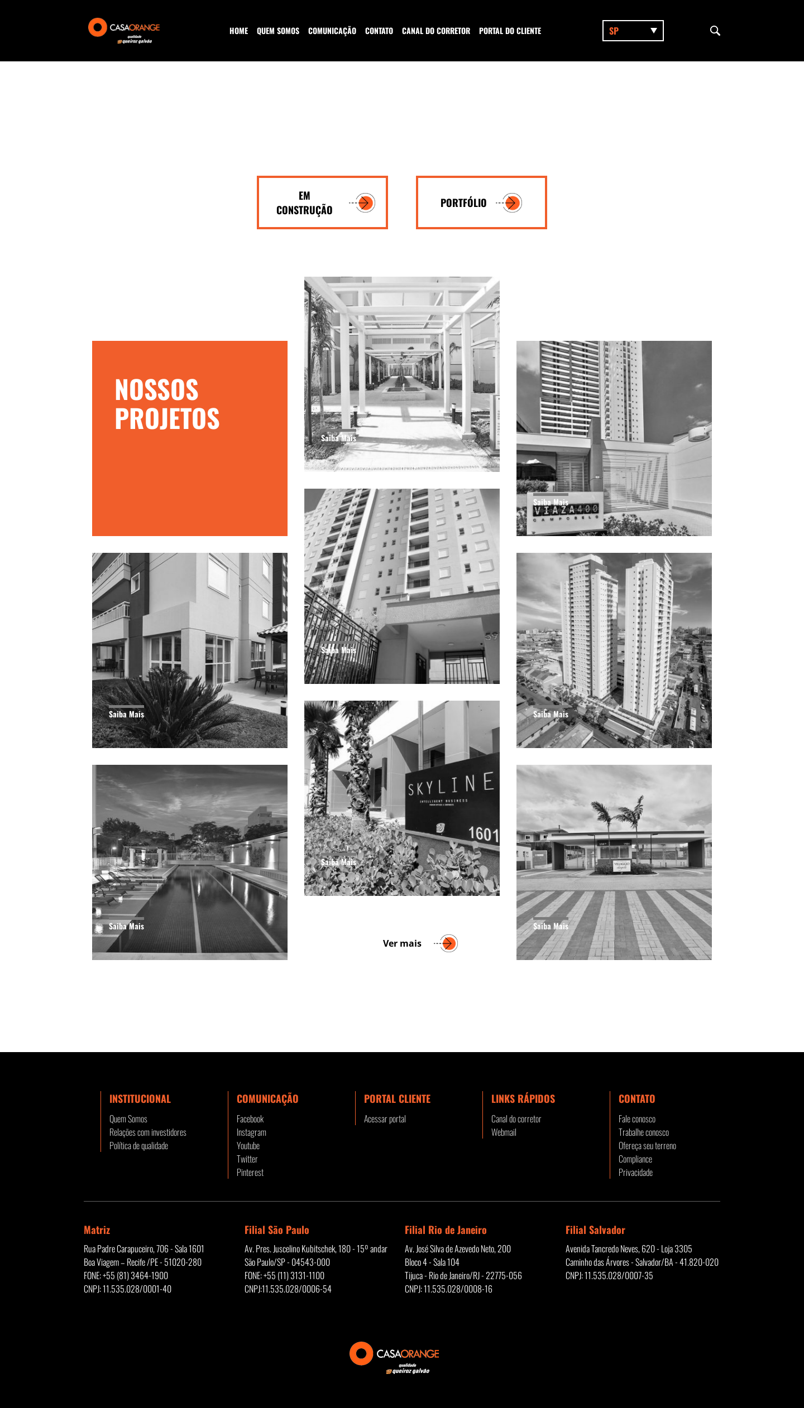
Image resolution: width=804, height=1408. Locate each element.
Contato (379, 30)
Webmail (503, 1132)
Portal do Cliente (510, 30)
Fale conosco (637, 1118)
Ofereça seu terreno (647, 1145)
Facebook (250, 1118)
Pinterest (250, 1172)
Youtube (248, 1145)
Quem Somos (278, 30)
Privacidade (636, 1172)
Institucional (140, 1098)
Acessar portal (385, 1118)
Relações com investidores (147, 1132)
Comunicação (332, 30)
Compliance (635, 1158)
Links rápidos (523, 1098)
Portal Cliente (397, 1098)
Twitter (247, 1158)
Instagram (251, 1132)
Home (238, 30)
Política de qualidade (138, 1145)
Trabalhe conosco (644, 1132)
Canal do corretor (436, 30)
